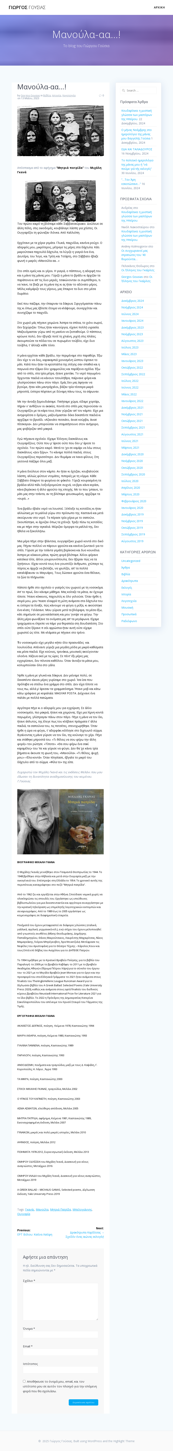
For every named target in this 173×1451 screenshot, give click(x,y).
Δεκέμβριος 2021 (132, 407)
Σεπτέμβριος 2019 (133, 534)
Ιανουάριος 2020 (132, 508)
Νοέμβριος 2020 (132, 461)
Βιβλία (47, 95)
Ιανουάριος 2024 (132, 321)
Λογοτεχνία (69, 95)
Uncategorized (130, 561)
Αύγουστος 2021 (132, 434)
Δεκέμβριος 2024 (132, 301)
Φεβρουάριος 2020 (133, 501)
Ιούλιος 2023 (129, 347)
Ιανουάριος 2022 (132, 401)
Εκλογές (126, 587)
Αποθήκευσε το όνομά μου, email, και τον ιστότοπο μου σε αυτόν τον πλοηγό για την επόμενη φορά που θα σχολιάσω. (60, 1386)
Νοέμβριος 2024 (132, 307)
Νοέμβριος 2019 (132, 521)
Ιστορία (56, 95)
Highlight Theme (124, 1441)
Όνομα (29, 1328)
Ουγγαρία (23, 1214)
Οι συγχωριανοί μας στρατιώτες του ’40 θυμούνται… (134, 255)
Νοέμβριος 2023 (132, 334)
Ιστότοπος (30, 1364)
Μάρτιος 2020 (130, 494)
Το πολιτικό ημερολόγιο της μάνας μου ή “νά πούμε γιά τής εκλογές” (137, 164)
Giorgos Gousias (30, 95)
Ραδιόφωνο (129, 621)
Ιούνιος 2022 (129, 387)
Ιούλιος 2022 (129, 381)
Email (28, 1346)
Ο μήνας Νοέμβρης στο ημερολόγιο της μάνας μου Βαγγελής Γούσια (136, 134)
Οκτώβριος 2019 (132, 528)
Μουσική (127, 607)
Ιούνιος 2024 (129, 314)
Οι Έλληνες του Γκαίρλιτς (137, 270)
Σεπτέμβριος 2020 (133, 474)
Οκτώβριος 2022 (132, 367)
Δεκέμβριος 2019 (132, 514)
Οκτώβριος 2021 (132, 421)
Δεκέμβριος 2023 (132, 327)
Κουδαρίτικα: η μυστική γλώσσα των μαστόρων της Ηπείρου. (136, 115)
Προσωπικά (128, 614)
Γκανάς (29, 1209)
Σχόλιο (29, 1281)
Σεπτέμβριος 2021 (133, 427)
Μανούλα (42, 1209)
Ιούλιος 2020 (129, 481)
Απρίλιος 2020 (130, 488)
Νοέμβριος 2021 (132, 414)
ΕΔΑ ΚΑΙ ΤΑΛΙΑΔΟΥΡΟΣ (136, 149)
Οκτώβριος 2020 (132, 468)
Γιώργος (27, 7)
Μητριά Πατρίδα (60, 1209)
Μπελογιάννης (82, 1209)
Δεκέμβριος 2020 (132, 454)
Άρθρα (125, 567)
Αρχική (159, 7)
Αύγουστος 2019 (132, 541)
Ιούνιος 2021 (129, 441)
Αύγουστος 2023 (132, 341)
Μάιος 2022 (129, 394)
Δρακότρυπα (129, 581)
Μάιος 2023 (129, 354)
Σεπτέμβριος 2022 (133, 374)
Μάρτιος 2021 (130, 447)
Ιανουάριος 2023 (132, 361)
